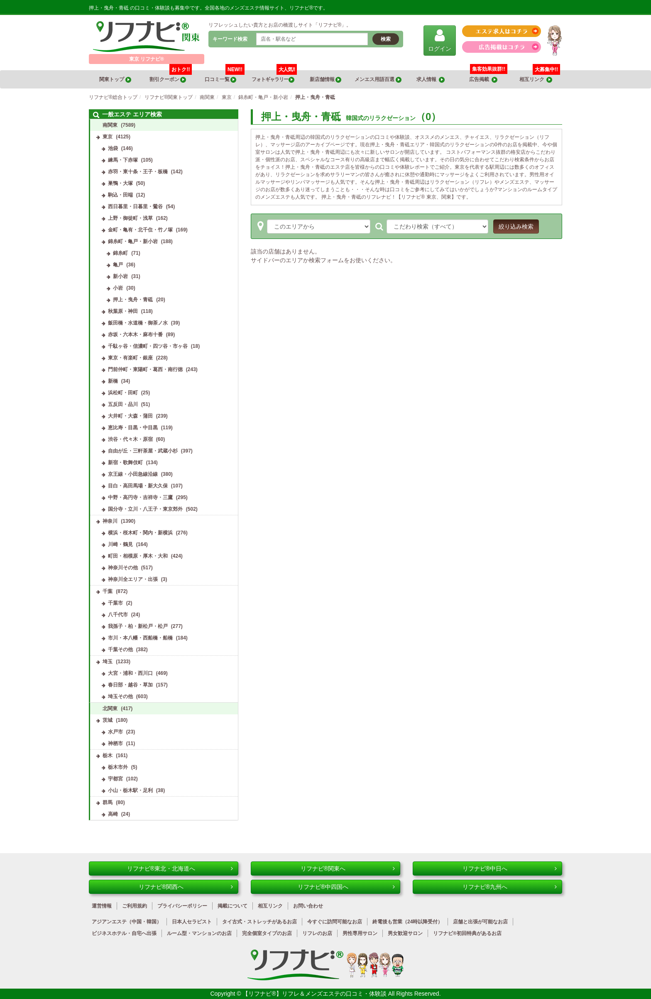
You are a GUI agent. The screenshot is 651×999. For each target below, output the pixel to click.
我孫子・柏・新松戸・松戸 (138, 626)
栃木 (108, 755)
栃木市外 (118, 767)
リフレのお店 (317, 933)
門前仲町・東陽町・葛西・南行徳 (145, 369)
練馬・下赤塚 (123, 160)
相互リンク (539, 76)
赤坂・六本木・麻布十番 (135, 334)
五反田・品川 (123, 404)
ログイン (439, 40)
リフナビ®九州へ (510, 886)
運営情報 (102, 906)
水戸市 (115, 732)
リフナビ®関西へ (186, 886)
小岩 (118, 288)
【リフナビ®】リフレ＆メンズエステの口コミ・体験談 (315, 993)
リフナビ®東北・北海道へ (180, 868)
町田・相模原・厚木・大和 (138, 556)
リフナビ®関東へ (348, 868)
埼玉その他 (120, 696)
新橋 (113, 381)
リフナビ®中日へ (510, 868)
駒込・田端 (120, 195)
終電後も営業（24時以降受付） (407, 922)
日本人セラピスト (192, 922)
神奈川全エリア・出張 (133, 579)
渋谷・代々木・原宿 (130, 439)
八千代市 (118, 615)
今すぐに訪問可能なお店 (334, 922)
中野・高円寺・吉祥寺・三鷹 (140, 497)
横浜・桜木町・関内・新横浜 (140, 533)
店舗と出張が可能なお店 (480, 922)
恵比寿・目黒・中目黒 (133, 428)
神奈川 (110, 521)
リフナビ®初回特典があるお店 (467, 933)
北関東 (110, 708)
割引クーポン (170, 76)
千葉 (108, 591)
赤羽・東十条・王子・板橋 (138, 172)
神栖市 (115, 743)
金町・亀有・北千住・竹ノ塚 (140, 230)
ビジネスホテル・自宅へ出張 (124, 933)
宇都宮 (115, 779)
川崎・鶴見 (120, 544)
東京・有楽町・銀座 (130, 358)
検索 (386, 39)
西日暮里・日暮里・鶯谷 (135, 206)
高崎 (113, 814)
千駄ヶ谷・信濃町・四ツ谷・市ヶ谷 (148, 346)
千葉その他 (120, 649)
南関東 (110, 125)
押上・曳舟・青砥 (133, 300)
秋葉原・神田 (123, 311)
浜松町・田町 (123, 393)
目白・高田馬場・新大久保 (138, 486)
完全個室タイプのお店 (267, 933)
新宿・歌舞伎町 (125, 462)
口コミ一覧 (225, 76)
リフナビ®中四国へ (346, 886)
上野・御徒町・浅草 (130, 218)
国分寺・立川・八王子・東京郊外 (145, 509)
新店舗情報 (325, 79)
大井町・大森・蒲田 (130, 416)
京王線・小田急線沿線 (133, 474)
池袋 (113, 148)
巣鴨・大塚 (120, 183)
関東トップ (115, 79)
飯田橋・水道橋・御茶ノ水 (138, 323)
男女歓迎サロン (405, 933)
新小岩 (120, 276)
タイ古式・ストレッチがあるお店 (259, 922)
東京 (108, 137)
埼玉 (108, 661)
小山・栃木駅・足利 (130, 790)
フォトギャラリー (274, 76)
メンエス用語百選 (378, 79)
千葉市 (115, 603)
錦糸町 (120, 253)
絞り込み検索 (516, 226)
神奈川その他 (123, 568)
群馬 (108, 802)
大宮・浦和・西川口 (130, 673)
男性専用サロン (360, 933)
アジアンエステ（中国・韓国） (127, 922)
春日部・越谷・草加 (130, 685)
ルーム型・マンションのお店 (199, 933)
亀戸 (118, 265)
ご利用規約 (134, 906)
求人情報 (430, 79)
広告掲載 (483, 79)
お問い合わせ (308, 906)
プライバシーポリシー (182, 906)
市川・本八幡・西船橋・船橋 (140, 638)
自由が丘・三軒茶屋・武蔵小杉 (143, 451)
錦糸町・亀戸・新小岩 (133, 241)
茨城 (108, 720)
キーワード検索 (230, 39)
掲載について (232, 906)
